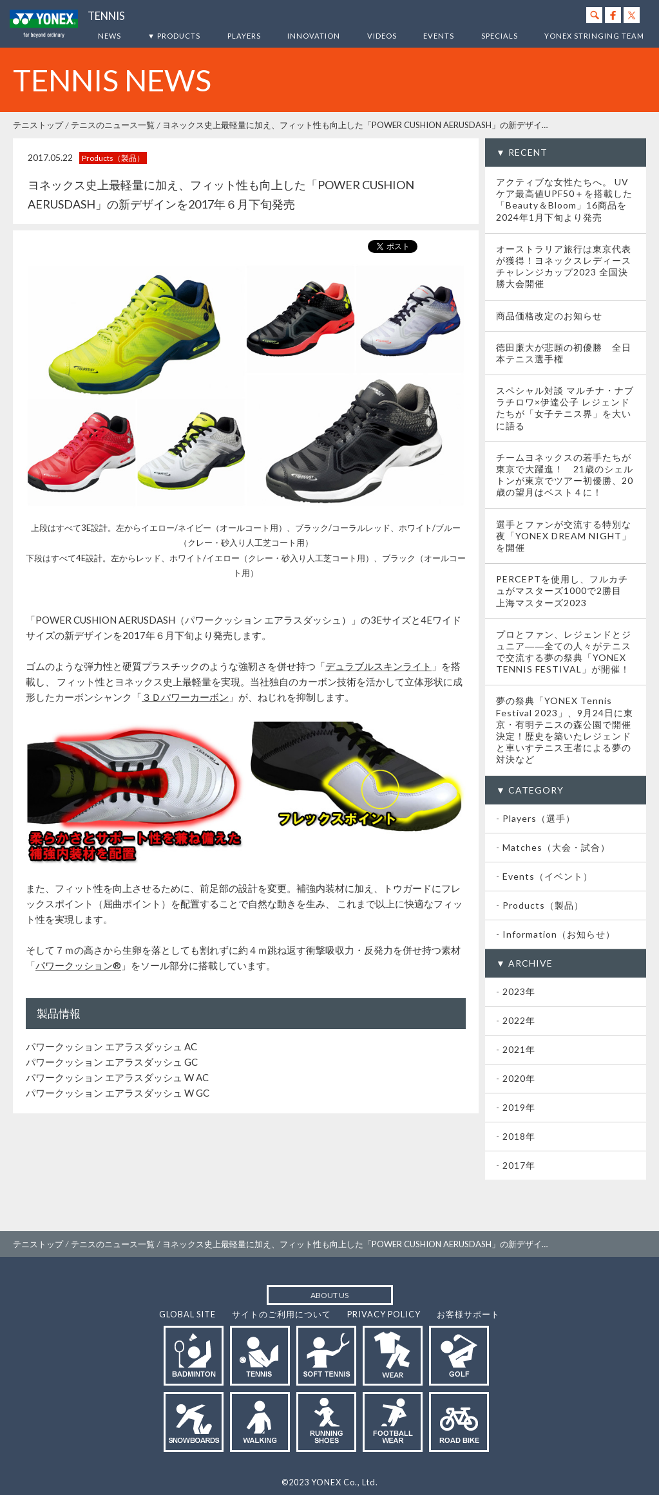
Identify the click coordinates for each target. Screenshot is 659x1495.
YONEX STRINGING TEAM (594, 36)
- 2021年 (515, 1049)
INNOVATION (313, 36)
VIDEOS (382, 36)
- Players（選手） (535, 818)
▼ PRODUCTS (174, 36)
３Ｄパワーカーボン (185, 697)
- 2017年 (515, 1165)
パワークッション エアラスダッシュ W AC (117, 1077)
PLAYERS (244, 36)
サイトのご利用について (281, 1314)
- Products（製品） (540, 905)
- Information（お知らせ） (555, 934)
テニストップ (38, 125)
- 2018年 (515, 1136)
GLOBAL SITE (187, 1314)
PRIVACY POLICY (384, 1314)
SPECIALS (499, 36)
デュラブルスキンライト (378, 666)
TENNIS (106, 16)
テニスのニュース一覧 (113, 125)
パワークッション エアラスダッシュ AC (111, 1046)
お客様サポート (468, 1314)
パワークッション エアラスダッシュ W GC (117, 1093)
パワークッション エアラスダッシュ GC (112, 1062)
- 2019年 (515, 1107)
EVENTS (438, 36)
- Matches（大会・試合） (553, 847)
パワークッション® (78, 965)
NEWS (109, 36)
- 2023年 (515, 991)
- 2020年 (515, 1078)
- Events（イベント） (544, 876)
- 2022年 (515, 1020)
